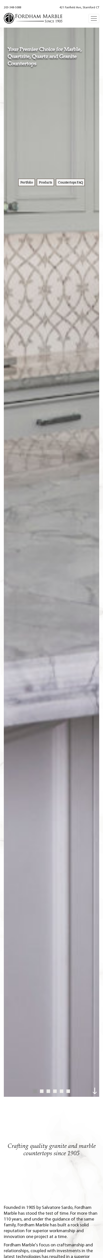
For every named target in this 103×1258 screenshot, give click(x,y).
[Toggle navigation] (94, 18)
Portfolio (26, 182)
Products (45, 182)
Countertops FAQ (70, 182)
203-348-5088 (12, 7)
